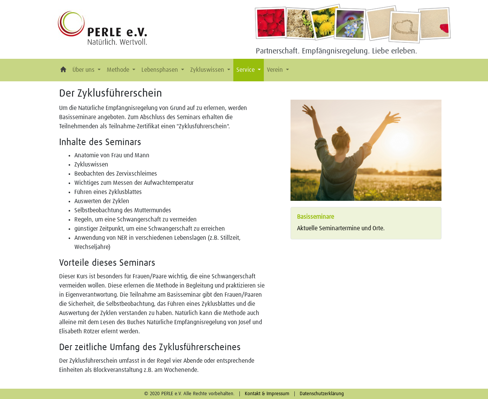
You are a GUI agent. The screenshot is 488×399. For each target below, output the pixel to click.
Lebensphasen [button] (160, 70)
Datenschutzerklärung (322, 393)
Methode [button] (119, 70)
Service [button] (246, 70)
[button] (63, 70)
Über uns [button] (84, 70)
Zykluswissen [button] (208, 70)
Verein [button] (275, 70)
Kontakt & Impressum (267, 393)
